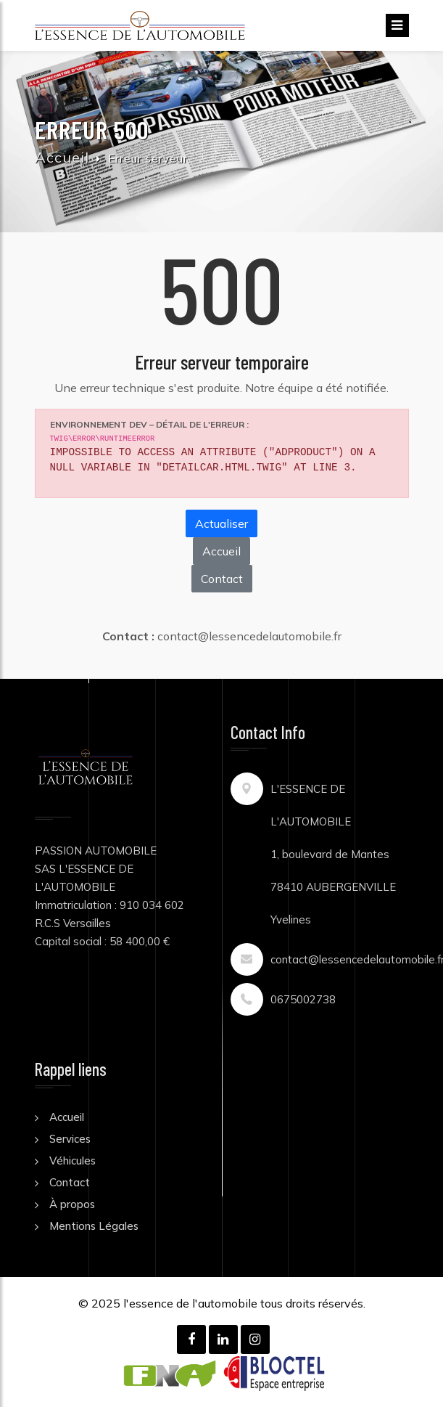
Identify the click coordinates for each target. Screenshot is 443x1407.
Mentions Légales (93, 1226)
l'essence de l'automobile (190, 1303)
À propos (72, 1204)
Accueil (62, 157)
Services (70, 1139)
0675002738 (303, 999)
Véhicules (72, 1160)
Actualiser (221, 523)
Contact (222, 578)
